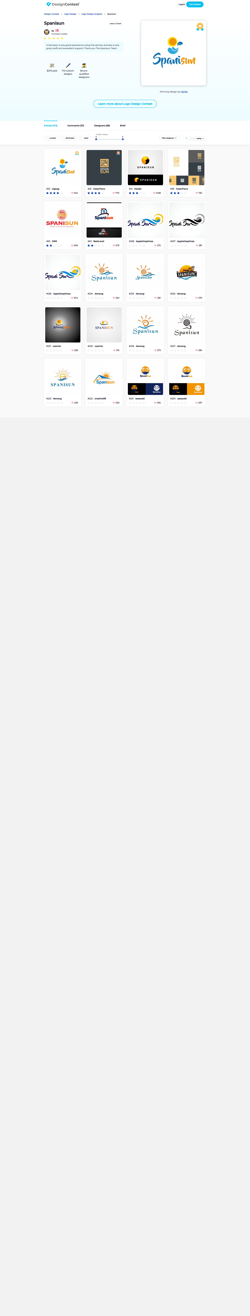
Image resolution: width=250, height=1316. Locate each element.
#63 (90, 241)
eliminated (70, 138)
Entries (50, 125)
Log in (182, 4)
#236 (49, 293)
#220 (173, 398)
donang (99, 294)
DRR (54, 241)
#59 (48, 241)
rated (86, 138)
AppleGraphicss (144, 241)
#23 (48, 189)
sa (52, 31)
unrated (52, 138)
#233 (132, 293)
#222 (90, 398)
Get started (195, 4)
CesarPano (99, 189)
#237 (173, 241)
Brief (122, 125)
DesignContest (63, 4)
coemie (57, 346)
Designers (102, 125)
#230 (90, 346)
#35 (90, 189)
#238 (132, 241)
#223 (49, 398)
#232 (173, 293)
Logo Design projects (91, 14)
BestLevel (98, 241)
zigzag (184, 91)
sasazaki (140, 399)
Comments (75, 125)
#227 (173, 346)
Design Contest (51, 14)
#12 (131, 189)
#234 (90, 293)
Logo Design (70, 14)
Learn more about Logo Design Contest (125, 103)
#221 (131, 398)
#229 (132, 346)
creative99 (100, 399)
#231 (48, 346)
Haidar (138, 189)
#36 (172, 189)
